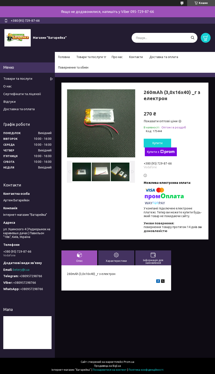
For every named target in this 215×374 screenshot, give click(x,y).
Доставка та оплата (163, 57)
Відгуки (9, 101)
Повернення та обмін (73, 67)
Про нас (117, 57)
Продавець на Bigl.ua (107, 365)
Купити (157, 143)
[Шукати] (192, 38)
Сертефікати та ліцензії (22, 94)
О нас (7, 86)
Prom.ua (129, 361)
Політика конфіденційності (146, 369)
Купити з (161, 152)
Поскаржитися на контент (110, 369)
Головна (64, 57)
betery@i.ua (21, 269)
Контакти (136, 57)
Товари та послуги (89, 57)
